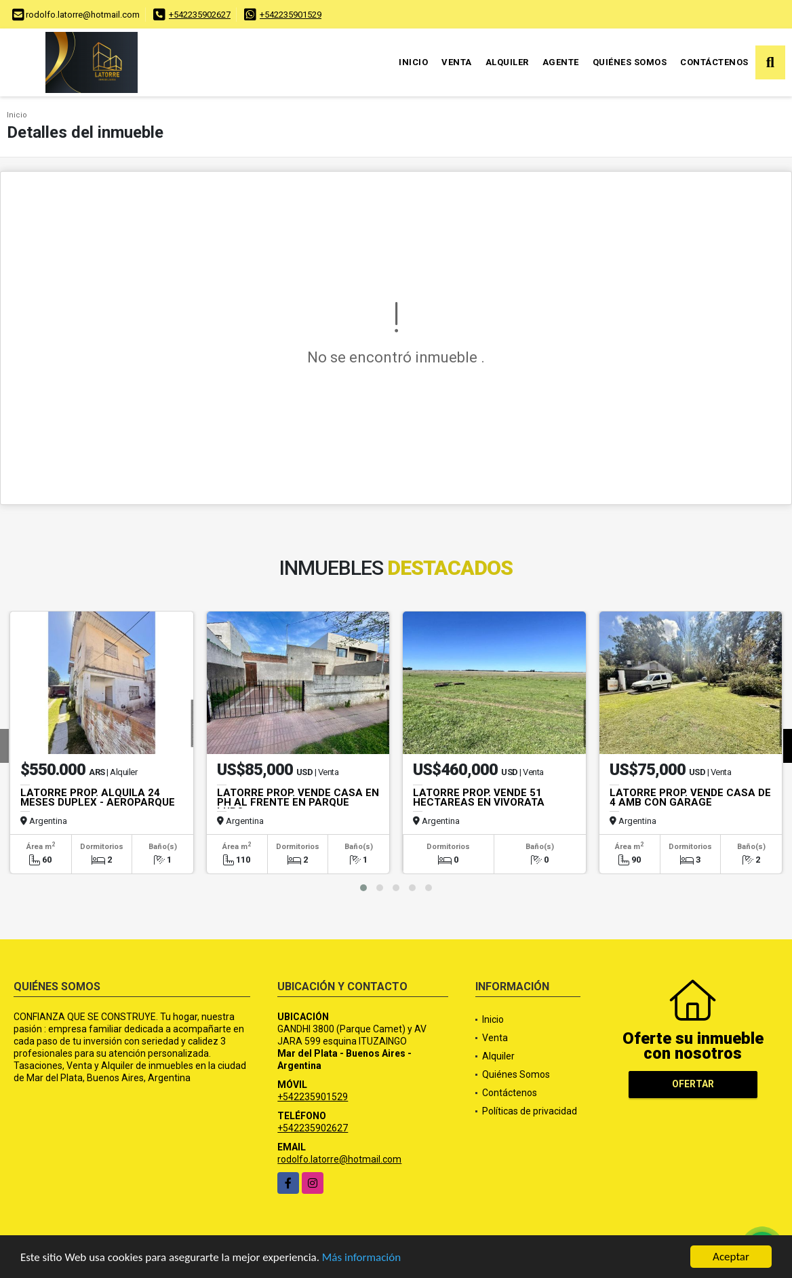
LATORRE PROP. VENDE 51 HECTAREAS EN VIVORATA (478, 797)
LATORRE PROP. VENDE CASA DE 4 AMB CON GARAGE (690, 797)
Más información (361, 1258)
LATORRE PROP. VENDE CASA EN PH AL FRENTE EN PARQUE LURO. (298, 802)
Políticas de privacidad (529, 1111)
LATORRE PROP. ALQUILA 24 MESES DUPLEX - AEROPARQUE (97, 797)
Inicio (413, 62)
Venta (456, 62)
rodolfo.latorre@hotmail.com (339, 1159)
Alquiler (507, 62)
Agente (560, 62)
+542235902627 (200, 15)
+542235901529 (290, 15)
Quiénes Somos (630, 62)
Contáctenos (714, 62)
